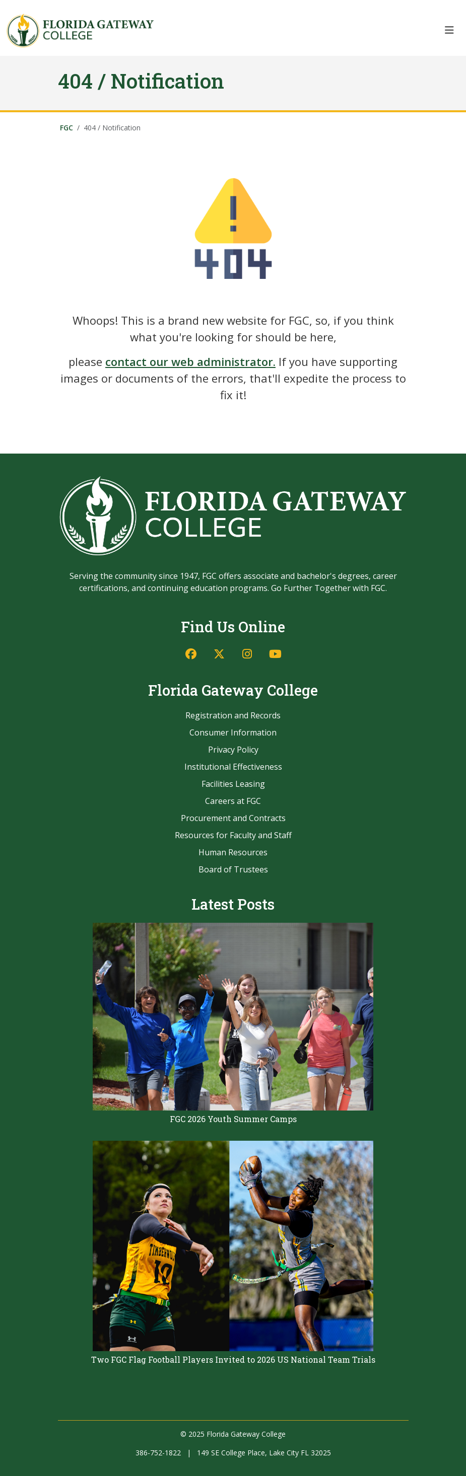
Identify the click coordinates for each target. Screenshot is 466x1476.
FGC (66, 127)
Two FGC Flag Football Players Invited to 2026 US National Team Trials (233, 1359)
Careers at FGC (233, 800)
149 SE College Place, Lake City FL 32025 (264, 1452)
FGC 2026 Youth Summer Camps (233, 1119)
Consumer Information (233, 732)
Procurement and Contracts (233, 818)
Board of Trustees (233, 869)
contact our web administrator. (190, 361)
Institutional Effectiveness (233, 766)
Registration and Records (233, 715)
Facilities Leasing (233, 783)
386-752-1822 (158, 1452)
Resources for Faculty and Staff (233, 835)
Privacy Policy (233, 749)
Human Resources (233, 852)
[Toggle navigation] (449, 30)
